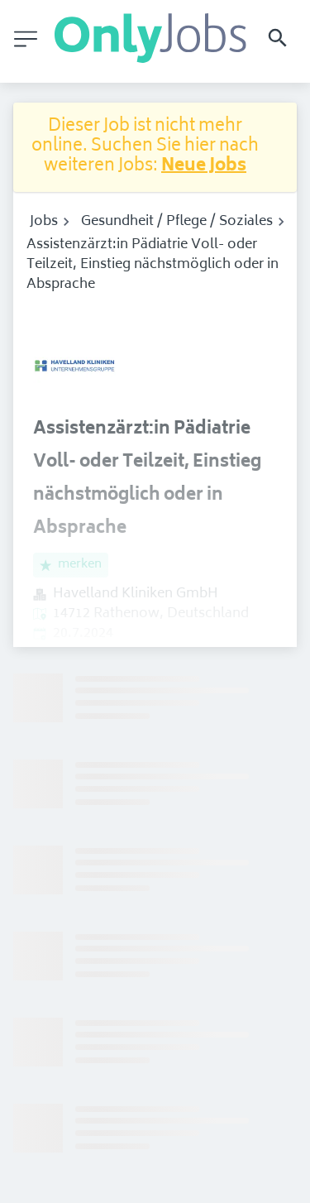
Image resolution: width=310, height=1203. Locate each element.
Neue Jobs (203, 166)
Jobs (44, 222)
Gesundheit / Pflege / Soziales (177, 222)
